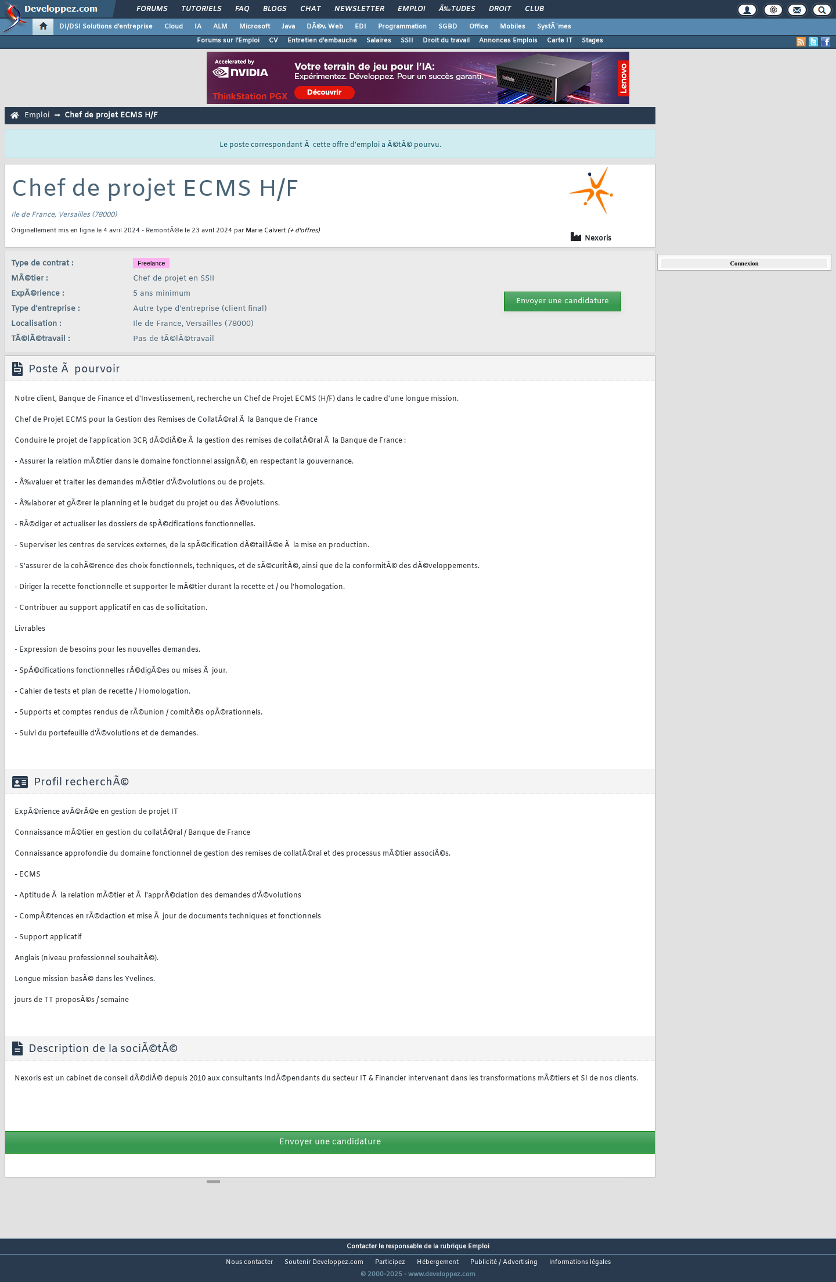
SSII (407, 41)
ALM (220, 27)
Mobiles (512, 27)
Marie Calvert (266, 231)
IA (197, 27)
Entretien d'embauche (322, 41)
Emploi (411, 9)
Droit (500, 9)
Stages (592, 41)
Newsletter (359, 9)
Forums (151, 9)
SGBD (447, 27)
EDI (360, 27)
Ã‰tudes (457, 9)
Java (288, 27)
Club (534, 9)
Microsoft (254, 27)
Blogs (274, 9)
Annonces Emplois (508, 41)
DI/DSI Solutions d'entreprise (106, 27)
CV (273, 41)
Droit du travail (446, 41)
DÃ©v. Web (325, 27)
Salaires (378, 41)
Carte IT (559, 41)
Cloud (173, 27)
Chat (310, 9)
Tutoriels (201, 9)
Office (478, 27)
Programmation (402, 27)
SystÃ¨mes (554, 27)
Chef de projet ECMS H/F (111, 115)
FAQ (242, 9)
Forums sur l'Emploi (228, 41)
